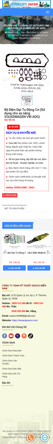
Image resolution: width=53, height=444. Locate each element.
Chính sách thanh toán (13, 355)
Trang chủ (11, 32)
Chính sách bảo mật (11, 368)
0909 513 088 (9, 195)
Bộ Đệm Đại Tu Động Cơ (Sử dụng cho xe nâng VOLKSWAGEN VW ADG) (26, 27)
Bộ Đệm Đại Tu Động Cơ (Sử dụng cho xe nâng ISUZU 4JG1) (14, 253)
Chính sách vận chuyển (9, 362)
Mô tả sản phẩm (14, 208)
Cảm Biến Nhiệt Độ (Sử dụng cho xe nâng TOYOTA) (38, 253)
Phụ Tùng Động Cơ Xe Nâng (34, 32)
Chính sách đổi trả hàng (11, 375)
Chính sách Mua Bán (11, 350)
